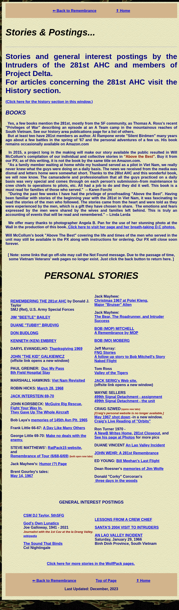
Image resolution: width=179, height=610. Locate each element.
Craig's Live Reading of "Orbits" (122, 421)
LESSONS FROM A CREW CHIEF (123, 520)
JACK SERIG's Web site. (115, 381)
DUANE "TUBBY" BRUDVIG (35, 325)
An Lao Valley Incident (145, 445)
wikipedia (30, 536)
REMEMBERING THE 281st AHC (38, 301)
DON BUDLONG (25, 333)
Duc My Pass (52, 368)
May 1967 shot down (112, 417)
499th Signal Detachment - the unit (124, 401)
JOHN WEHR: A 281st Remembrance (126, 453)
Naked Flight (105, 361)
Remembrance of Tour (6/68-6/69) (40, 456)
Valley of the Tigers (111, 373)
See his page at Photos (114, 437)
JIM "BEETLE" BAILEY (31, 317)
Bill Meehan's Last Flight (137, 461)
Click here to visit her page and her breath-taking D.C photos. (121, 227)
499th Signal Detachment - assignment (128, 397)
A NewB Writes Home (113, 433)
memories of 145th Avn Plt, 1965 (59, 420)
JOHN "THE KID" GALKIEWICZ (38, 356)
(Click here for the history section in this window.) (49, 102)
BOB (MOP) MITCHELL (114, 329)
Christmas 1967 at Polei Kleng (120, 300)
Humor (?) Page (53, 464)
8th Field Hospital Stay (30, 373)
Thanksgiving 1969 (65, 349)
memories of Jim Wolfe (143, 469)
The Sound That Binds (43, 543)
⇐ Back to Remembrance (74, 11)
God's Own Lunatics (41, 523)
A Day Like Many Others (64, 428)
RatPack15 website (64, 448)
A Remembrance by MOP (116, 333)
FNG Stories (105, 353)
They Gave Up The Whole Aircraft (40, 412)
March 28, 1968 (50, 388)
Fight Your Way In (26, 408)
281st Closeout (147, 433)
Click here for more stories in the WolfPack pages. (91, 564)
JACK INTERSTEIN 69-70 (32, 396)
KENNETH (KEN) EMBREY (34, 341)
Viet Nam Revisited (68, 380)
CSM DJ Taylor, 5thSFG (43, 515)
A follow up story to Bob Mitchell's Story (129, 357)
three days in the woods (115, 481)
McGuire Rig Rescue (63, 404)
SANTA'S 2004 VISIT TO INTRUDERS (127, 527)
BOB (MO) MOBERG (112, 341)
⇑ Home (123, 11)
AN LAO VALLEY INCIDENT (119, 535)
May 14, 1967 (22, 476)
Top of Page (106, 581)
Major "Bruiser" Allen (112, 305)
